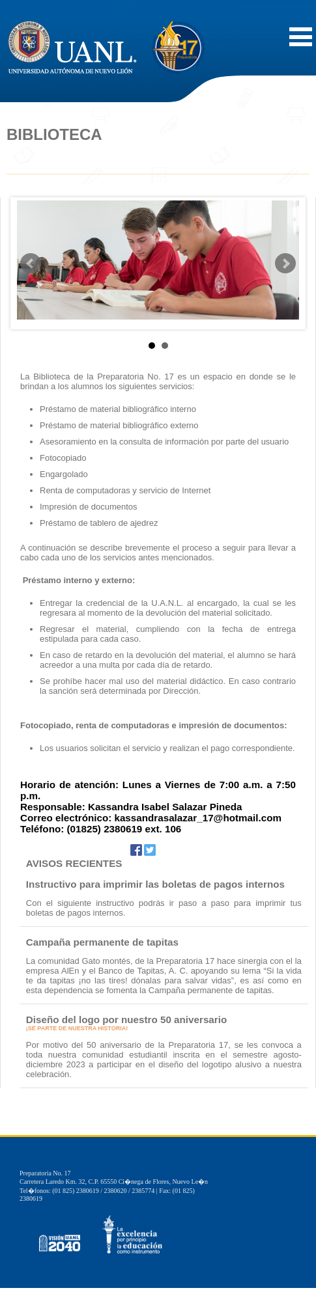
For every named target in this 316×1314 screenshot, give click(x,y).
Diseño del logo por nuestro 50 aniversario (126, 1019)
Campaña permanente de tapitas (102, 942)
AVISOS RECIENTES (74, 863)
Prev (30, 263)
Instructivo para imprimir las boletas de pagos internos (155, 884)
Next (285, 263)
